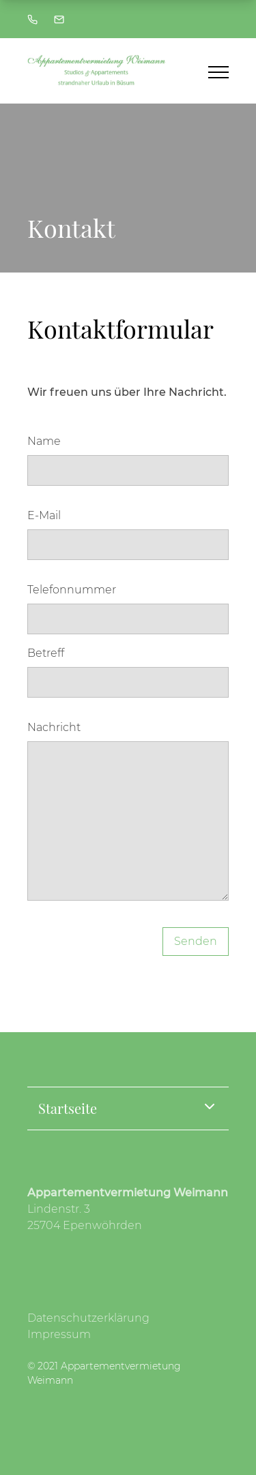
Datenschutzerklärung (88, 1317)
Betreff (45, 653)
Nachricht (54, 727)
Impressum (59, 1334)
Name (44, 441)
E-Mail (44, 515)
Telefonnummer (71, 589)
